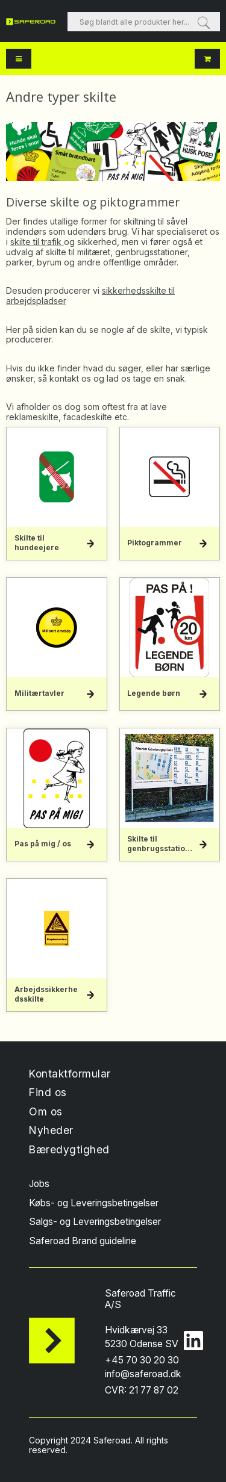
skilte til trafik (37, 242)
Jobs (39, 1183)
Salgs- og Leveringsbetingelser (95, 1221)
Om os (46, 1111)
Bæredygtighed (69, 1149)
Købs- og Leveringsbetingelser (94, 1203)
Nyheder (51, 1130)
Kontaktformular (70, 1073)
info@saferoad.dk (143, 1374)
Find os (48, 1092)
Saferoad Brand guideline (82, 1241)
